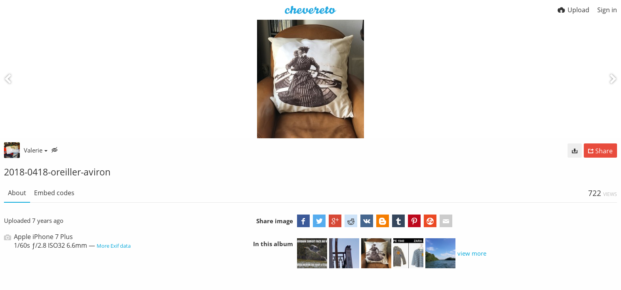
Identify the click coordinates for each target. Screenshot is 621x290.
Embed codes (54, 192)
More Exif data (114, 245)
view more (471, 253)
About (17, 192)
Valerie (36, 150)
